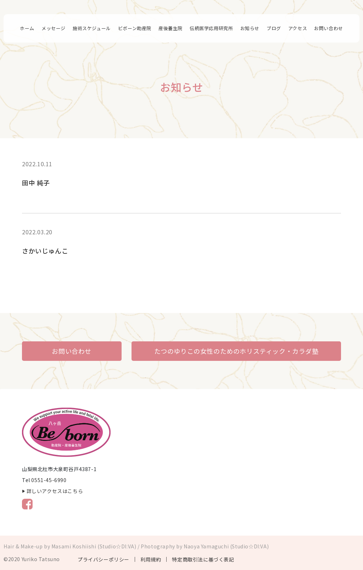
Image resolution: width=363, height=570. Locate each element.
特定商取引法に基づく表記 (203, 559)
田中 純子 (36, 182)
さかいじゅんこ (45, 250)
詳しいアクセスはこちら (55, 490)
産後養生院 (170, 28)
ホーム (27, 28)
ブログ (274, 28)
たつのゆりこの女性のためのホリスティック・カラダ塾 (236, 351)
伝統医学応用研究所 (211, 28)
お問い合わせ (328, 28)
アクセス (297, 28)
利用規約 (150, 559)
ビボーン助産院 (134, 28)
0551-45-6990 (48, 480)
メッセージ (53, 28)
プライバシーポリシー (103, 559)
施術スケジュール (92, 28)
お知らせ (249, 28)
